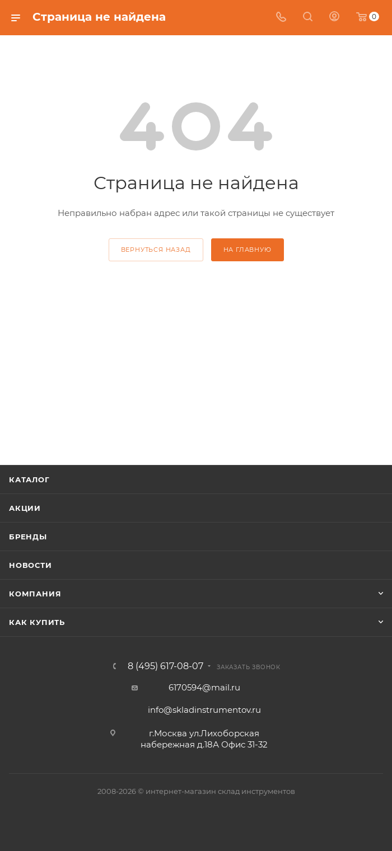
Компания (35, 593)
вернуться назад (156, 249)
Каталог (29, 479)
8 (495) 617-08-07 (165, 666)
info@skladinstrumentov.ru (204, 709)
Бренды (28, 536)
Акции (25, 508)
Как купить (37, 622)
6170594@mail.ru (204, 687)
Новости (30, 565)
